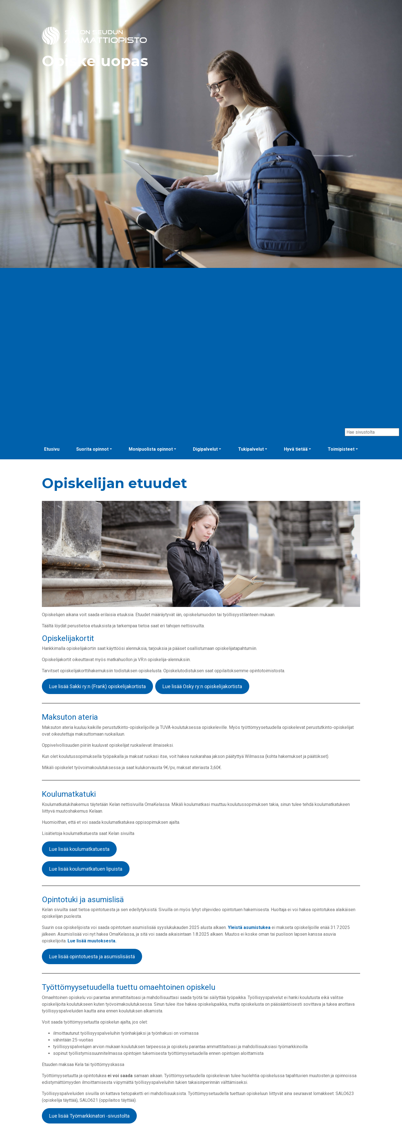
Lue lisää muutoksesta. (92, 940)
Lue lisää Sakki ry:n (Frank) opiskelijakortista (97, 686)
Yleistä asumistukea (249, 927)
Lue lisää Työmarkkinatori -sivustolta (89, 1116)
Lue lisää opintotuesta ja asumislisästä (92, 956)
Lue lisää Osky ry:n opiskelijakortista (202, 686)
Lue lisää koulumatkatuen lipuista (85, 869)
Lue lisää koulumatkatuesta (79, 849)
